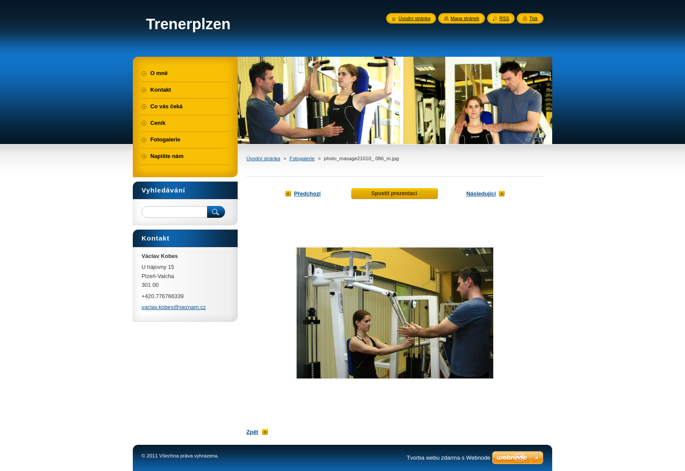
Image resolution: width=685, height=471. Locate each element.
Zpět (252, 432)
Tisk (533, 18)
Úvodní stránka (263, 158)
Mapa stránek (464, 18)
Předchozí (307, 193)
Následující (481, 193)
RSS (504, 18)
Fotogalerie (302, 158)
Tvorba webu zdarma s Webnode (448, 457)
